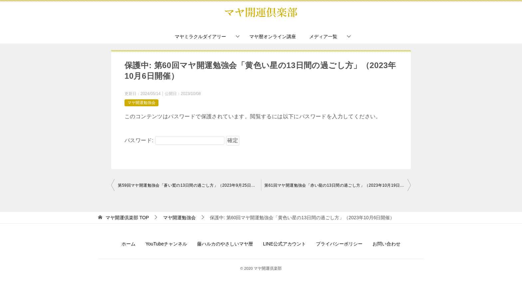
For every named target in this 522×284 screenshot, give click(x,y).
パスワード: (174, 140)
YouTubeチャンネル (166, 243)
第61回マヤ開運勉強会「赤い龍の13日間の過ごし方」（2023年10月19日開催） (337, 185)
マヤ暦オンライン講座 (272, 36)
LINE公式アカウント (284, 243)
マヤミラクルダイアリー (200, 36)
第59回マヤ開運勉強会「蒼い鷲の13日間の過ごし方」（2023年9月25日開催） (189, 185)
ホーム (128, 243)
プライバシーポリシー (339, 243)
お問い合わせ (386, 243)
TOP (127, 217)
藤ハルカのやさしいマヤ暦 (225, 243)
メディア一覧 (323, 36)
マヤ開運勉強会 (141, 102)
